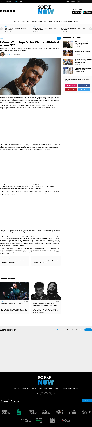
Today (68, 330)
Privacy (67, 1)
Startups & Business (37, 21)
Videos (70, 21)
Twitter (85, 89)
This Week (80, 330)
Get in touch (87, 401)
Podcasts (75, 21)
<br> (30, 126)
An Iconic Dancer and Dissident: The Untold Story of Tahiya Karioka (46, 261)
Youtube (72, 89)
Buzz (19, 21)
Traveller (50, 21)
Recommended (61, 330)
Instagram (72, 85)
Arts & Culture (63, 21)
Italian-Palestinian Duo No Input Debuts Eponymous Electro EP (13, 261)
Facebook (84, 85)
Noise (28, 21)
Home (45, 21)
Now (15, 21)
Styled (56, 21)
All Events (88, 330)
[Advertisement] (28, 271)
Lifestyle (24, 21)
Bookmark (72, 1)
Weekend (74, 330)
